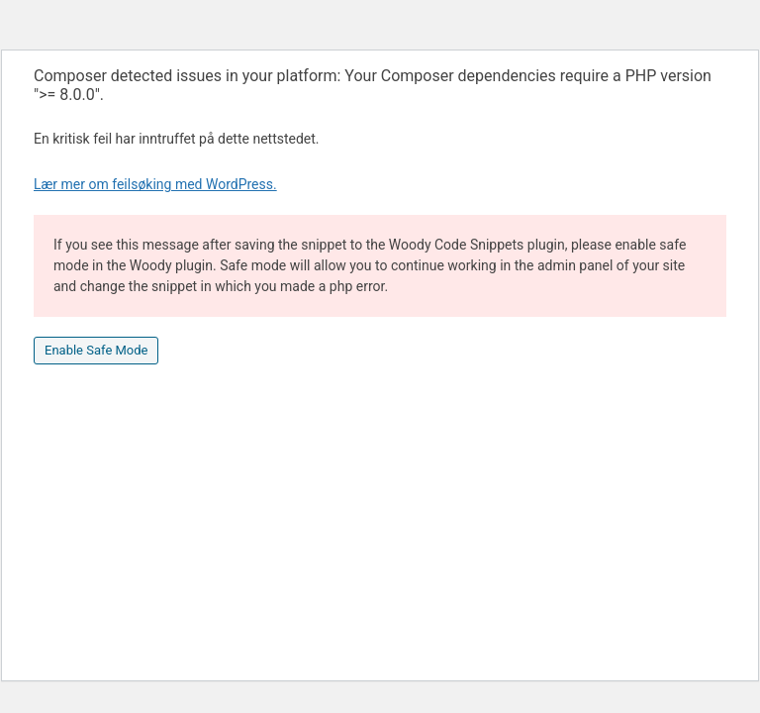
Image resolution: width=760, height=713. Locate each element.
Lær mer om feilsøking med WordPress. (155, 184)
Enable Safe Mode (96, 350)
